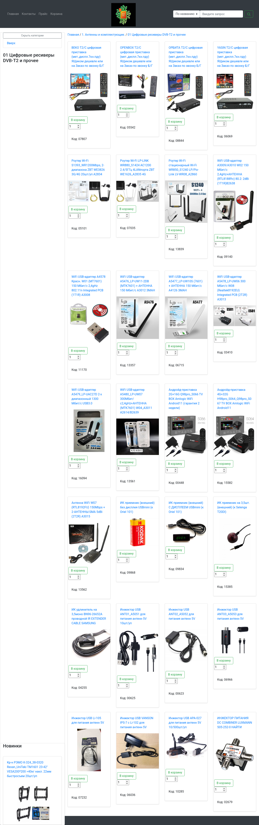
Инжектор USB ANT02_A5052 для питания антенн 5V (182, 614)
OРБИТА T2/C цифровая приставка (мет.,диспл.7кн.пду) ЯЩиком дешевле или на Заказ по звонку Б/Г (186, 57)
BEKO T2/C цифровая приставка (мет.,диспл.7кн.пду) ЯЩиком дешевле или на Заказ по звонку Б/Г (88, 57)
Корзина (57, 14)
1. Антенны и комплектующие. (103, 34)
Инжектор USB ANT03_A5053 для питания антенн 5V (230, 614)
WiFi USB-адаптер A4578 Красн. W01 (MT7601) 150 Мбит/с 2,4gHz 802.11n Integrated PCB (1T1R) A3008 (88, 286)
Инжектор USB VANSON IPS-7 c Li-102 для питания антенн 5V (136, 722)
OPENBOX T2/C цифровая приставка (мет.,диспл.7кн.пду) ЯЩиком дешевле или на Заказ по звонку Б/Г (136, 57)
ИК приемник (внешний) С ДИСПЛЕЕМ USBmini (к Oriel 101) (186, 507)
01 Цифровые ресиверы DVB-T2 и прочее (157, 34)
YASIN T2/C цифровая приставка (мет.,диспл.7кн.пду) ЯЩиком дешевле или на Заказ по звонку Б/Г (233, 57)
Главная (13, 14)
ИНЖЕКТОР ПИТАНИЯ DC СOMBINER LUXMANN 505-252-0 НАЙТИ (234, 722)
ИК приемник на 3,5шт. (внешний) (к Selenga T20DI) (233, 507)
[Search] (221, 14)
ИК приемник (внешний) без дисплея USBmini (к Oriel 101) (137, 507)
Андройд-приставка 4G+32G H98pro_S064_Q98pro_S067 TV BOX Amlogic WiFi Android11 (234, 399)
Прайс (44, 14)
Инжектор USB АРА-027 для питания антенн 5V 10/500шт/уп (185, 722)
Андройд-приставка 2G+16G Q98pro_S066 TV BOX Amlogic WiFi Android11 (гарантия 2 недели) (186, 399)
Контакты (29, 14)
